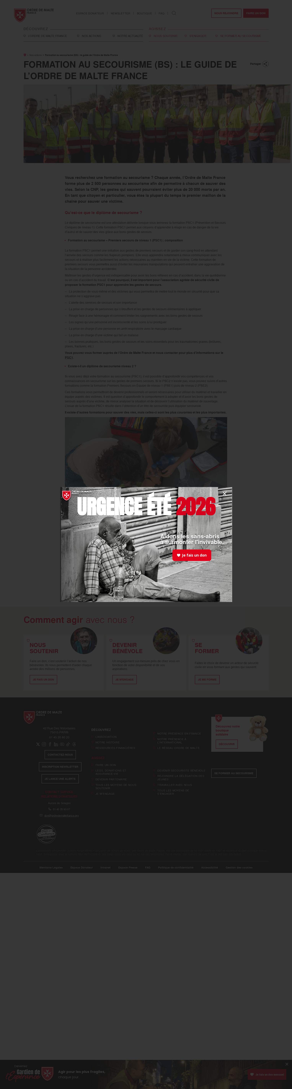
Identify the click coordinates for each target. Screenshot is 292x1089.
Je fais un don (192, 555)
